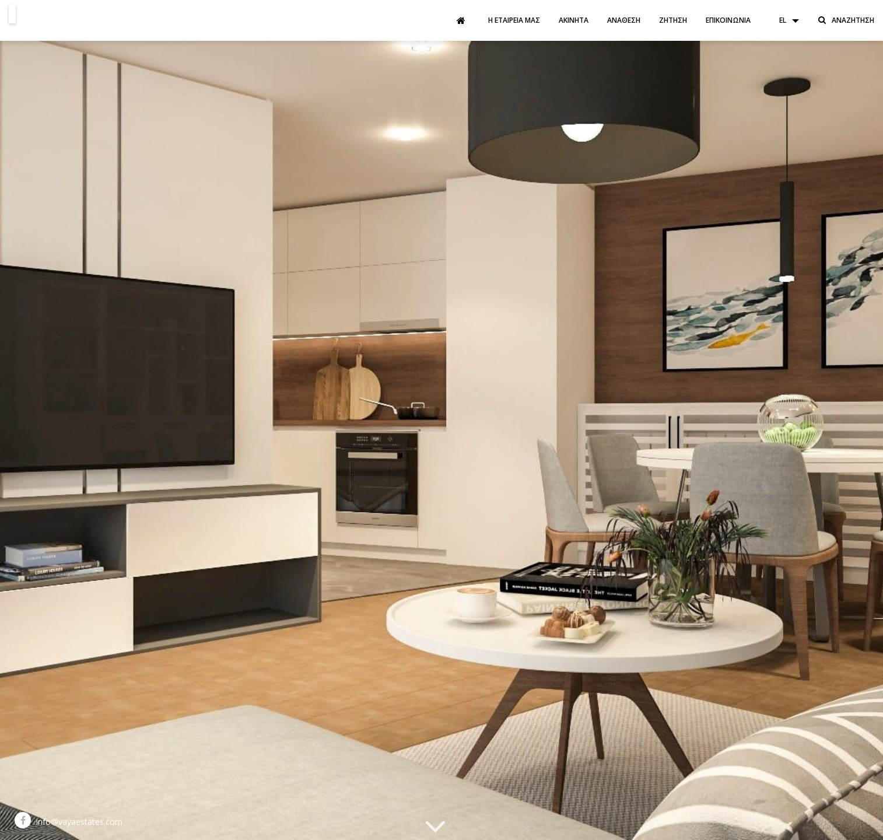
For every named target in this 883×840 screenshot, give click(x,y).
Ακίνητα (573, 20)
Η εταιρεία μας (514, 20)
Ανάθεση (623, 20)
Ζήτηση (673, 20)
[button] (783, 20)
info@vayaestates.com (79, 821)
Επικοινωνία (728, 20)
